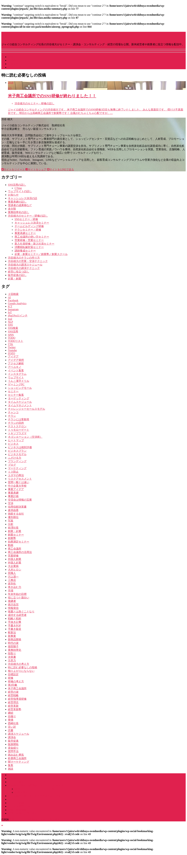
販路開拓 (13, 744)
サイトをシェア (36, 169)
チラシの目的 (16, 422)
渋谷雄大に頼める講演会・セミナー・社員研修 (36, 785)
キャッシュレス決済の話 (22, 198)
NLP (10, 321)
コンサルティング (18, 799)
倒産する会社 (16, 513)
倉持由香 (13, 510)
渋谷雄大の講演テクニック (24, 268)
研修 (10, 677)
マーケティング (17, 468)
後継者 (12, 601)
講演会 (12, 737)
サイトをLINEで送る (60, 169)
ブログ (12, 464)
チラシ (12, 415)
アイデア (13, 356)
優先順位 (13, 517)
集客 (10, 765)
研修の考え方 (16, 681)
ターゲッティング (18, 398)
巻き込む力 (14, 587)
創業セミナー (16, 534)
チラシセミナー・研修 (28, 229)
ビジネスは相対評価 (20, 447)
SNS (10, 324)
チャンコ (13, 412)
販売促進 (13, 740)
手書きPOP (14, 625)
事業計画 (13, 496)
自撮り (12, 716)
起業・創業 (14, 278)
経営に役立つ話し (18, 271)
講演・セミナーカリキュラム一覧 (34, 788)
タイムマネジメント (20, 405)
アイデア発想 (16, 360)
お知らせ (13, 194)
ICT (10, 306)
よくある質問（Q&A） (21, 806)
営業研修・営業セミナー (29, 240)
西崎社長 (13, 723)
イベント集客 (16, 370)
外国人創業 (14, 559)
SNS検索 (13, 328)
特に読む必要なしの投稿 (22, 667)
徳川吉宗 (13, 604)
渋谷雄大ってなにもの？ (22, 60)
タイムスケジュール (20, 401)
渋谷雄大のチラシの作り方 (24, 257)
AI (9, 297)
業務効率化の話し (18, 212)
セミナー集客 (16, 394)
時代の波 (13, 643)
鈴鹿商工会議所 (17, 758)
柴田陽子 (13, 646)
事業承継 (13, 492)
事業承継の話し (17, 201)
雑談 (10, 768)
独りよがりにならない (21, 670)
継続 (10, 712)
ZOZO (11, 353)
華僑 (10, 719)
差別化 (12, 583)
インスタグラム (17, 374)
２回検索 (13, 294)
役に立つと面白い (18, 597)
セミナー (13, 391)
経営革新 (13, 705)
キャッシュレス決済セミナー (32, 222)
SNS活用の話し (17, 184)
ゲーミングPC (16, 384)
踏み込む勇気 (16, 754)
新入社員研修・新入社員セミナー (34, 243)
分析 (10, 524)
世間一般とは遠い (18, 482)
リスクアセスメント (20, 478)
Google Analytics (17, 303)
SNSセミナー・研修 (26, 219)
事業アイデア (16, 489)
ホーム (12, 774)
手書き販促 (14, 629)
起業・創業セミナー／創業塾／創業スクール (41, 254)
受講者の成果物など (20, 205)
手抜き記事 (14, 622)
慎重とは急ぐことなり (21, 611)
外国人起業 (14, 562)
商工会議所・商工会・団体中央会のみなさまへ (36, 795)
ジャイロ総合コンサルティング (26, 781)
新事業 (12, 636)
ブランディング (17, 461)
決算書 (12, 657)
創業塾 (12, 538)
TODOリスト (15, 341)
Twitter (12, 347)
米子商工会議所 (17, 688)
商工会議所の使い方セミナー (32, 236)
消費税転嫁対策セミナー (29, 247)
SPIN (11, 334)
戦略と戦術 (14, 618)
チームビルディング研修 (29, 226)
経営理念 (13, 702)
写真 (10, 520)
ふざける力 (14, 457)
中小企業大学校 (17, 485)
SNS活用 (13, 331)
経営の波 (13, 691)
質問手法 (13, 751)
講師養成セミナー (25, 250)
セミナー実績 (16, 802)
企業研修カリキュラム (28, 792)
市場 (10, 590)
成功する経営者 (17, 615)
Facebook (13, 300)
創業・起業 (14, 531)
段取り (12, 653)
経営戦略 (13, 695)
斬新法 (12, 632)
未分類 (12, 208)
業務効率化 (14, 650)
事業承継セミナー (25, 233)
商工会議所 (14, 548)
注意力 (12, 660)
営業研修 (13, 555)
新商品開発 (14, 639)
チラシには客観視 (18, 419)
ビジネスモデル (17, 454)
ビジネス (13, 443)
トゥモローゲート (18, 429)
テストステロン (17, 426)
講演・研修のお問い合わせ (24, 813)
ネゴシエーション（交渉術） (25, 436)
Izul (10, 318)
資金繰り (13, 747)
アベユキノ (14, 367)
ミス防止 (13, 471)
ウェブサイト (16, 377)
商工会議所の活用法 (20, 552)
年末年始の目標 (17, 594)
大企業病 (13, 566)
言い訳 (12, 726)
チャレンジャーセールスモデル (26, 408)
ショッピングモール (20, 387)
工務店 (12, 580)
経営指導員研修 (17, 698)
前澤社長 (13, 527)
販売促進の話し (17, 275)
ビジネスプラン (17, 450)
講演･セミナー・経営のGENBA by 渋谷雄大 (53, 35)
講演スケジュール (18, 56)
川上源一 (13, 576)
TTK (10, 344)
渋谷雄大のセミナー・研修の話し (28, 215)
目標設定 (13, 674)
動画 (10, 545)
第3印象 (12, 684)
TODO (11, 337)
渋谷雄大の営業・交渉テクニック (28, 261)
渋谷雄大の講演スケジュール (25, 264)
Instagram (13, 309)
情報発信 (13, 608)
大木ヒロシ (14, 569)
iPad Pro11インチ (18, 315)
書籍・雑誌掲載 (17, 809)
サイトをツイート (13, 169)
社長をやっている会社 (21, 63)
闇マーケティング (18, 761)
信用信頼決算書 (17, 506)
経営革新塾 (14, 709)
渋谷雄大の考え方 (18, 664)
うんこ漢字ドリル (18, 381)
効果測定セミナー (18, 541)
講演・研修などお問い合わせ (25, 67)
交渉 (10, 503)
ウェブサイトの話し (20, 191)
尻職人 (12, 573)
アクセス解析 (16, 363)
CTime (18, 188)
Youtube (12, 350)
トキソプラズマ (17, 433)
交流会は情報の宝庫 (20, 499)
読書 (10, 730)
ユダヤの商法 (16, 475)
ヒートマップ (16, 440)
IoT (10, 312)
